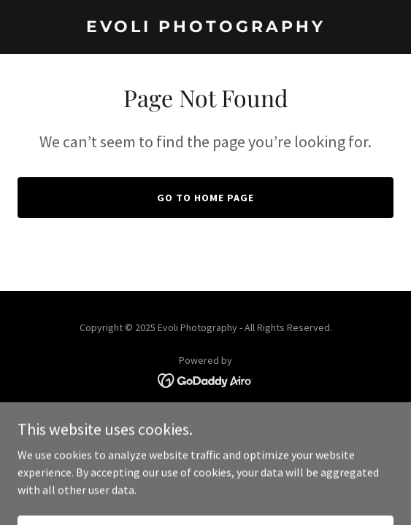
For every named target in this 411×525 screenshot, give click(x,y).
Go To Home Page (205, 197)
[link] (205, 27)
